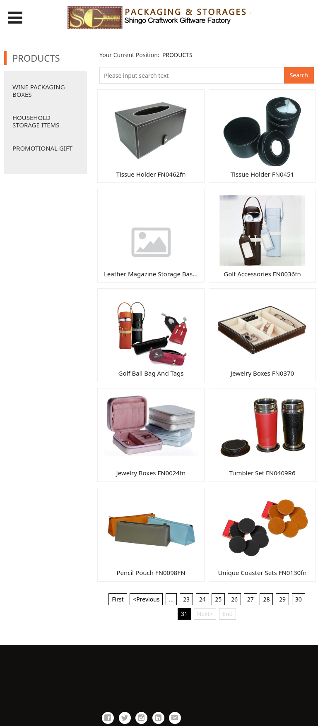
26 (234, 599)
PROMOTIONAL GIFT (42, 148)
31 (184, 614)
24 (202, 599)
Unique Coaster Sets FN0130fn (262, 572)
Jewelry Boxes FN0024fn (151, 473)
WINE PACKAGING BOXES (38, 90)
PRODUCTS (177, 55)
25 (218, 599)
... (171, 599)
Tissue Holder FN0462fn (151, 174)
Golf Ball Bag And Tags (151, 373)
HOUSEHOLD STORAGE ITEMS (35, 121)
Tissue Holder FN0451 (262, 174)
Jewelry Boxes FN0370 (262, 373)
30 (298, 599)
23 (186, 599)
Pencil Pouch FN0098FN (150, 572)
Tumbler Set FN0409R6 (262, 473)
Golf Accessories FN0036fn (262, 274)
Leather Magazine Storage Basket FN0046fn (167, 274)
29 (282, 599)
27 (250, 599)
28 (266, 599)
